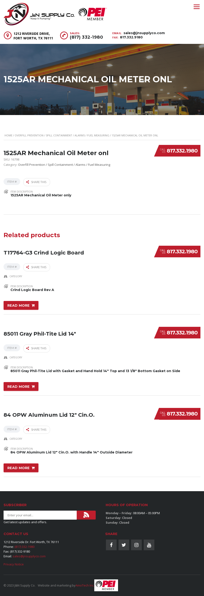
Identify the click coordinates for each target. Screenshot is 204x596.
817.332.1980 (182, 151)
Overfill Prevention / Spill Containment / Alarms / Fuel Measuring (62, 135)
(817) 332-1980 (86, 37)
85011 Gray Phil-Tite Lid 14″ (40, 327)
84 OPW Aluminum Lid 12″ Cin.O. (49, 407)
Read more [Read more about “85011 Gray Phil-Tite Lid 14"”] (18, 383)
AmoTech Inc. (85, 585)
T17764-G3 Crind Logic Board (44, 247)
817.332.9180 (131, 37)
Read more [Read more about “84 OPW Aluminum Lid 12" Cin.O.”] (18, 463)
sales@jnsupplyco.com (144, 33)
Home (8, 135)
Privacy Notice (14, 564)
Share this (36, 182)
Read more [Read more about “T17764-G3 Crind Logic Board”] (18, 303)
